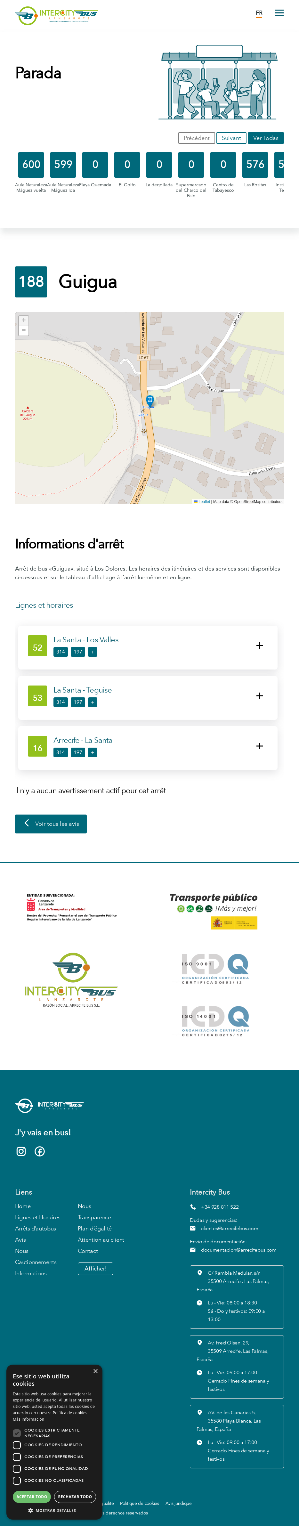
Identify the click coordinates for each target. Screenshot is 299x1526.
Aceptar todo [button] (31, 1496)
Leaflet (202, 501)
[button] (150, 401)
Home (23, 1206)
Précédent (197, 138)
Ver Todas (266, 138)
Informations (31, 1273)
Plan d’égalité (95, 1228)
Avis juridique (179, 1503)
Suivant (231, 138)
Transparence (94, 1217)
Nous (21, 1251)
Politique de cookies (139, 1503)
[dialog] (54, 1442)
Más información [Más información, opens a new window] (28, 1419)
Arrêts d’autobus (35, 1228)
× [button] (95, 1371)
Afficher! (96, 1269)
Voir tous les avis (51, 824)
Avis (20, 1240)
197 (78, 651)
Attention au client (101, 1240)
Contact (88, 1251)
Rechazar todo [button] (75, 1496)
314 (60, 651)
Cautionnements (36, 1262)
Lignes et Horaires (38, 1217)
